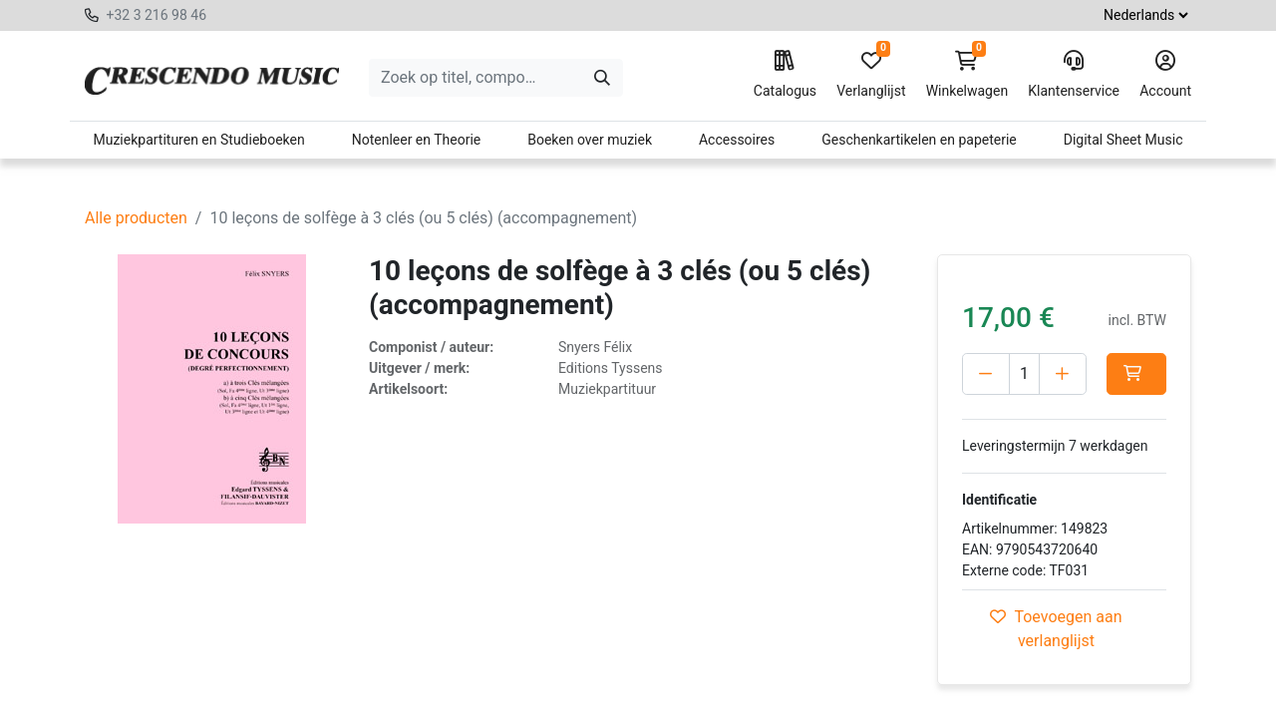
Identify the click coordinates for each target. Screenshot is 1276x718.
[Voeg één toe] (1063, 374)
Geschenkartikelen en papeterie (919, 140)
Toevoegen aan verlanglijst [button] (1055, 628)
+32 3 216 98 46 (156, 15)
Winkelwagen (967, 75)
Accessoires (737, 140)
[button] (1136, 374)
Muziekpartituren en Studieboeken (198, 140)
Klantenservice (1073, 75)
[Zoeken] (602, 78)
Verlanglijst (870, 75)
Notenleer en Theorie (416, 140)
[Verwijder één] (986, 374)
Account (1165, 75)
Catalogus (785, 75)
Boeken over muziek (589, 140)
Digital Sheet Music (1123, 140)
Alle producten (136, 217)
